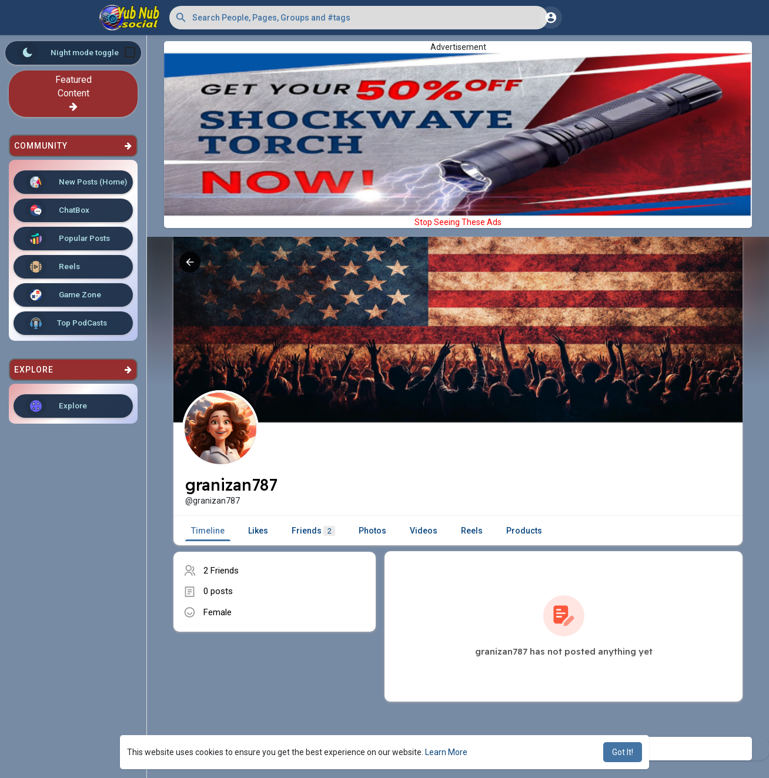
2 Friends (221, 570)
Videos (423, 530)
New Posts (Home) (76, 182)
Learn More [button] (446, 752)
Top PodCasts (66, 323)
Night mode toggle (76, 52)
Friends (313, 531)
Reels (52, 266)
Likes (258, 530)
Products (524, 530)
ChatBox (57, 210)
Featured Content (73, 92)
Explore (56, 406)
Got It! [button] (622, 752)
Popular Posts (67, 238)
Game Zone (63, 295)
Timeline (208, 530)
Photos (372, 530)
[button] (358, 17)
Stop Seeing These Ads (457, 222)
